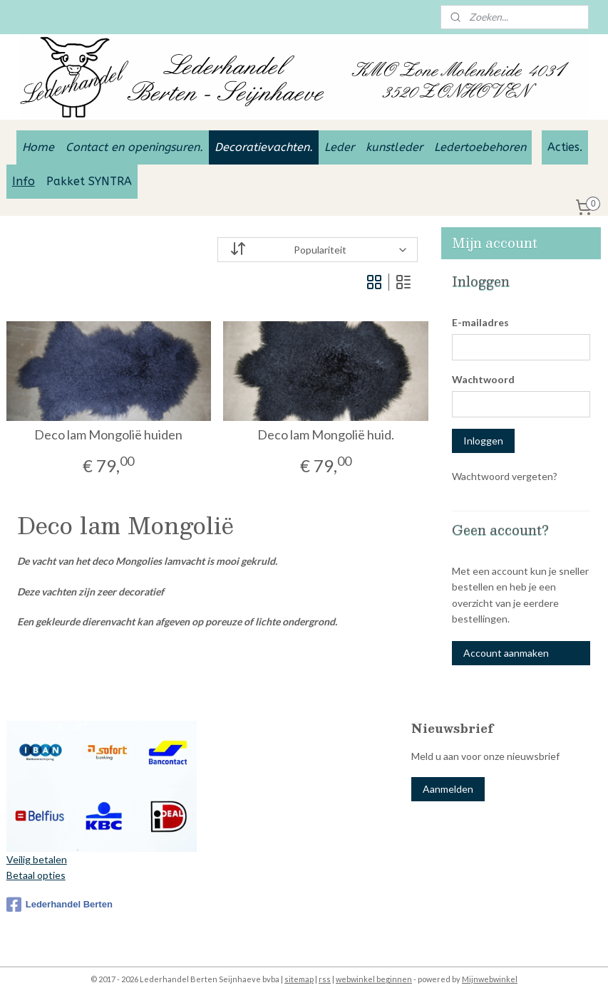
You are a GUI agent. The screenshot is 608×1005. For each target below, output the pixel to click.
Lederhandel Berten (59, 904)
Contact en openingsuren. (134, 147)
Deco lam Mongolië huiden (108, 434)
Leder (339, 147)
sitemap (299, 979)
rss (325, 979)
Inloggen (483, 440)
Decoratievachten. (264, 147)
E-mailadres (480, 322)
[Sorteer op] (317, 249)
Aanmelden (448, 789)
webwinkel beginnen (374, 979)
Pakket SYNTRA (89, 181)
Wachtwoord (483, 379)
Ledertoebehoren (480, 147)
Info (23, 181)
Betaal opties (36, 875)
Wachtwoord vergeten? (504, 476)
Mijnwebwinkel (489, 979)
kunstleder (394, 147)
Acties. (564, 147)
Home (38, 147)
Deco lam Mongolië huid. (325, 434)
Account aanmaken (506, 653)
